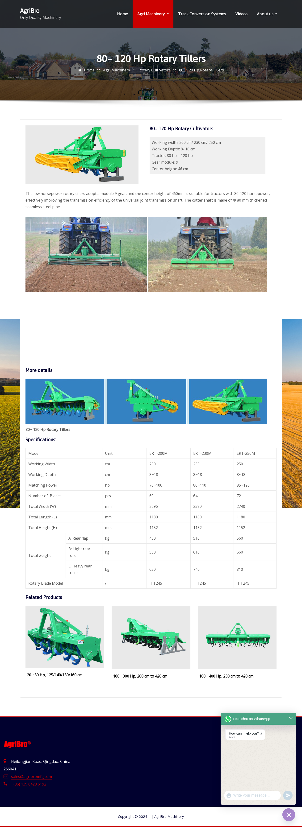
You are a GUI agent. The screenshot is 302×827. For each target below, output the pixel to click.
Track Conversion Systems (202, 14)
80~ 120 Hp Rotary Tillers (201, 70)
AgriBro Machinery (167, 816)
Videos (241, 14)
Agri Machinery (153, 14)
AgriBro (29, 10)
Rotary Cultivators (154, 70)
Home (122, 14)
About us (267, 14)
